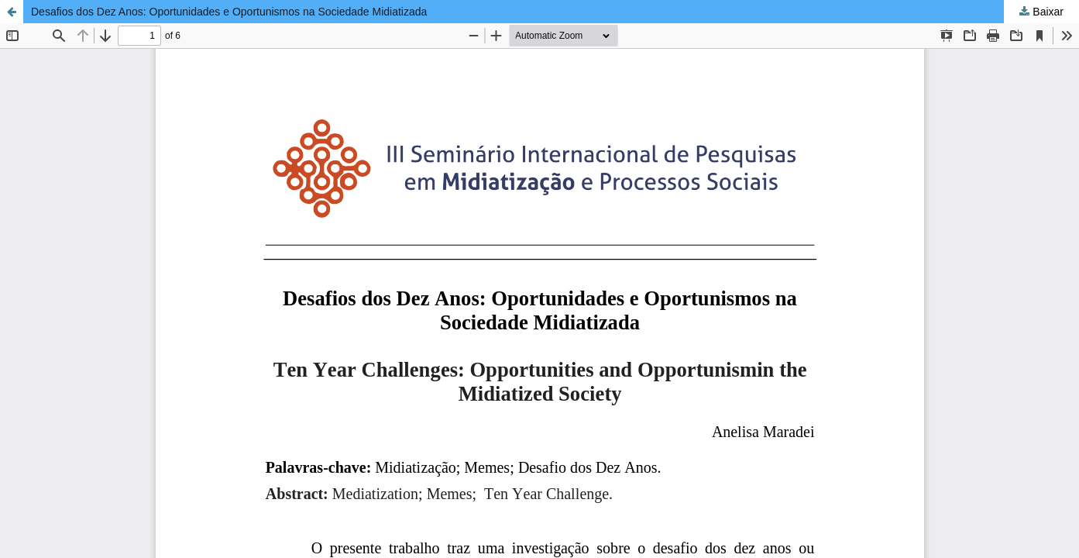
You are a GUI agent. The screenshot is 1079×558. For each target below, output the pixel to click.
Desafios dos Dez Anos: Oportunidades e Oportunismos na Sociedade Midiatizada (229, 11)
